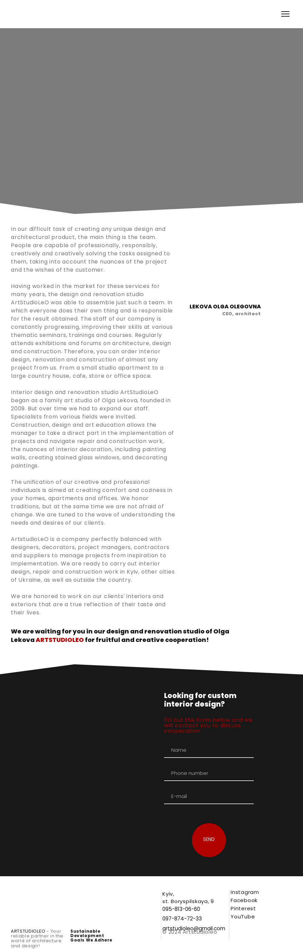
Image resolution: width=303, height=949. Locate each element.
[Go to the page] (22, 14)
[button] (181, 909)
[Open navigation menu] (285, 14)
